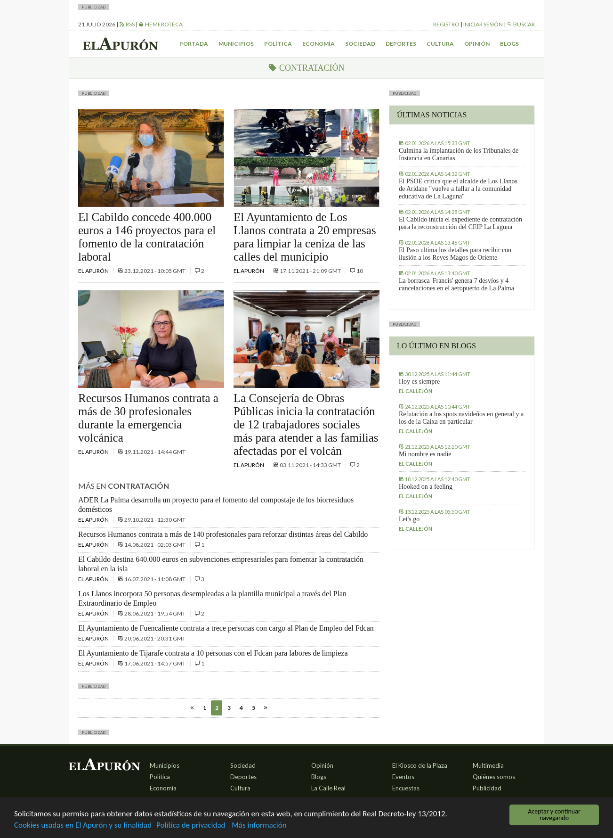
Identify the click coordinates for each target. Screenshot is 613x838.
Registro (446, 24)
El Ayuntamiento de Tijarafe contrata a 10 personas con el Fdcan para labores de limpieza (213, 653)
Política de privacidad (190, 825)
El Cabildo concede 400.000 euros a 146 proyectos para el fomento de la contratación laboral (147, 237)
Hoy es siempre (419, 381)
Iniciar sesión (483, 24)
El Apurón (94, 270)
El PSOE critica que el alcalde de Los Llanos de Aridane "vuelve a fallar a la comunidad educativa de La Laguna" (458, 189)
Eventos (403, 776)
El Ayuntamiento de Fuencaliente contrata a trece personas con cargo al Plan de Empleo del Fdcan (226, 628)
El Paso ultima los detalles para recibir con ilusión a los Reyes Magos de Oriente (455, 253)
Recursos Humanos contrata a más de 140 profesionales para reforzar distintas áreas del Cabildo (223, 534)
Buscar (521, 24)
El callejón (415, 391)
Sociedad (360, 43)
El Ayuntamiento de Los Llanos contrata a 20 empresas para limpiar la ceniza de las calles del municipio (305, 237)
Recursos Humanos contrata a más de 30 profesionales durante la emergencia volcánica (148, 418)
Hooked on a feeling (425, 486)
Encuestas (405, 788)
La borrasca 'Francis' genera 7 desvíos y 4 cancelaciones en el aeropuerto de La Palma (456, 284)
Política (278, 43)
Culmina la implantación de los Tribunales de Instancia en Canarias (458, 154)
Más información (259, 825)
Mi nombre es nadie (425, 454)
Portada (193, 43)
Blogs (509, 43)
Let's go (409, 519)
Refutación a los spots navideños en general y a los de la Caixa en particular (461, 418)
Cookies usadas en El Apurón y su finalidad (83, 825)
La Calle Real (328, 788)
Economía (318, 43)
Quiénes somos (494, 776)
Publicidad (487, 788)
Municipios (236, 43)
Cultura (440, 43)
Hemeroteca (160, 24)
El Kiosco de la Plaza (419, 765)
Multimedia (488, 765)
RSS (127, 24)
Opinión (477, 43)
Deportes (401, 43)
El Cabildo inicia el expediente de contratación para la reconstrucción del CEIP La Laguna (460, 223)
